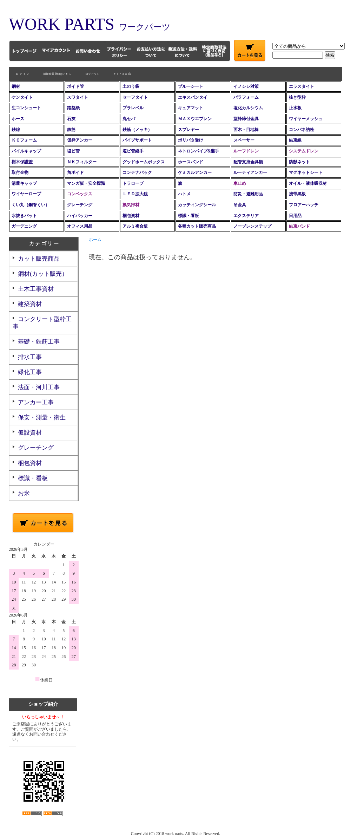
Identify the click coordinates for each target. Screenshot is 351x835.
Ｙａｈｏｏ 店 (122, 74)
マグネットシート (306, 172)
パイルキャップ (26, 151)
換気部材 (130, 204)
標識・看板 (188, 215)
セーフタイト (135, 97)
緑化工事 (30, 372)
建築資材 (30, 304)
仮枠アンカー (79, 140)
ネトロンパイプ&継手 (198, 151)
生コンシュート (26, 107)
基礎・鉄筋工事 (39, 341)
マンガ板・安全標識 (86, 183)
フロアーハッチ (303, 204)
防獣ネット (299, 161)
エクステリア (246, 215)
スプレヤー (188, 129)
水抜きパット (24, 215)
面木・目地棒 (246, 129)
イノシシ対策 (246, 86)
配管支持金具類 (248, 161)
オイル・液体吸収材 (308, 183)
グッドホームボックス (143, 161)
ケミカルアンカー (195, 172)
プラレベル (133, 107)
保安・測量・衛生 (42, 417)
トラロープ (133, 183)
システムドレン (303, 151)
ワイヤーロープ (26, 193)
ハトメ (184, 193)
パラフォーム (246, 97)
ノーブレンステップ (252, 226)
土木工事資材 (36, 289)
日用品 (295, 215)
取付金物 (20, 172)
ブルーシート (190, 86)
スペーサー (243, 140)
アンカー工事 (36, 402)
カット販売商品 (39, 258)
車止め (239, 183)
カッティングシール (197, 204)
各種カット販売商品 (197, 226)
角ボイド (75, 172)
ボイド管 (75, 86)
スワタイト (77, 97)
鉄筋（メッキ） (137, 129)
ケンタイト (22, 97)
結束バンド (299, 226)
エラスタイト (301, 86)
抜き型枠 (297, 97)
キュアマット (190, 107)
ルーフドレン (246, 151)
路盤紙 (73, 107)
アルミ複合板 (135, 226)
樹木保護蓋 (22, 161)
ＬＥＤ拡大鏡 (135, 193)
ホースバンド (190, 161)
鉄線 (16, 129)
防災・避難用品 (248, 193)
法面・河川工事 (39, 387)
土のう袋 (130, 86)
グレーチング (79, 204)
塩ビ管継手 (133, 151)
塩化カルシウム (248, 107)
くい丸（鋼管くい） (30, 204)
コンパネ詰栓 (301, 129)
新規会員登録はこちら (57, 74)
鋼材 (16, 86)
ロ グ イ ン (22, 74)
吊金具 (239, 204)
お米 (24, 493)
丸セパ (128, 118)
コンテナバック (137, 172)
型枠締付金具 (246, 118)
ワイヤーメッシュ (306, 118)
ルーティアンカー (250, 172)
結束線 (295, 140)
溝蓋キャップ (24, 183)
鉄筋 (71, 129)
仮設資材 (30, 432)
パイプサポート (137, 140)
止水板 (295, 107)
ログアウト (92, 74)
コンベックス (79, 193)
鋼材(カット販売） (43, 273)
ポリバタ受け (190, 140)
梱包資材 (130, 215)
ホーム (95, 239)
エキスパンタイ (192, 97)
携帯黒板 (297, 193)
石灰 (71, 118)
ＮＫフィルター (82, 161)
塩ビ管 (73, 151)
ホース (18, 118)
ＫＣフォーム (24, 140)
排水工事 (30, 357)
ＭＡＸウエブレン (195, 118)
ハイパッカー (79, 215)
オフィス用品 (79, 226)
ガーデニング (24, 226)
